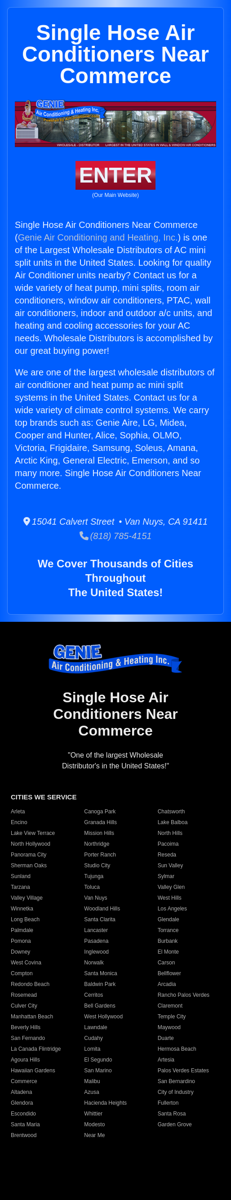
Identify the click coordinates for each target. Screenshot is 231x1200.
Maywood (169, 1027)
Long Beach (25, 919)
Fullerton (168, 1103)
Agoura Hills (25, 1060)
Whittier (93, 1114)
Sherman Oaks (29, 865)
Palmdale (22, 930)
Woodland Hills (102, 909)
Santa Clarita (99, 919)
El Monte (168, 952)
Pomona (21, 941)
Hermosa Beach (177, 1049)
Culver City (24, 1006)
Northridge (96, 844)
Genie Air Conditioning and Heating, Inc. (98, 237)
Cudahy (93, 1038)
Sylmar (166, 876)
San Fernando (28, 1038)
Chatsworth (171, 811)
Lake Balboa (173, 822)
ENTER (115, 175)
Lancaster (96, 930)
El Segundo (98, 1060)
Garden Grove (175, 1124)
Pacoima (168, 844)
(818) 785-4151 (116, 536)
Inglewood (96, 952)
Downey (20, 952)
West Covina (26, 962)
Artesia (166, 1060)
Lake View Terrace (33, 833)
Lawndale (95, 1027)
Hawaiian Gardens (33, 1070)
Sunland (21, 876)
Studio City (97, 865)
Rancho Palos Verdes (183, 995)
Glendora (22, 1103)
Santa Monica (100, 973)
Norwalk (93, 962)
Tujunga (93, 876)
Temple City (172, 1016)
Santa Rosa (172, 1114)
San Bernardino (176, 1081)
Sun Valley (170, 865)
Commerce (24, 1081)
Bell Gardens (99, 1006)
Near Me (94, 1135)
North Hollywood (30, 844)
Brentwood (23, 1135)
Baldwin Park (100, 984)
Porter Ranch (100, 855)
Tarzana (20, 887)
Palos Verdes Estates (183, 1070)
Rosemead (24, 995)
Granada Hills (100, 822)
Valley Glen (171, 887)
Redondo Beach (30, 984)
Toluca (92, 887)
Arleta (18, 811)
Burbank (168, 941)
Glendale (168, 919)
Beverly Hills (25, 1027)
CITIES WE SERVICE (43, 797)
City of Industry (176, 1092)
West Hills (170, 898)
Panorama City (28, 855)
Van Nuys (95, 898)
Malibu (92, 1081)
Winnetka (22, 909)
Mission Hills (99, 833)
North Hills (170, 833)
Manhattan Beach (32, 1016)
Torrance (168, 930)
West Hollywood (103, 1016)
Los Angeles (172, 909)
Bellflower (169, 973)
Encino (19, 822)
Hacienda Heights (105, 1103)
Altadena (21, 1092)
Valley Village (27, 898)
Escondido (23, 1114)
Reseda (167, 855)
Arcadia (167, 984)
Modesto (94, 1124)
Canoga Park (100, 811)
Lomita (92, 1049)
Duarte (166, 1038)
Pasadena (96, 941)
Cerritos (93, 995)
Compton (22, 973)
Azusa (91, 1092)
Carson (166, 962)
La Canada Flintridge (36, 1049)
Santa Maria (25, 1124)
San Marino (97, 1070)
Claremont (170, 1006)
